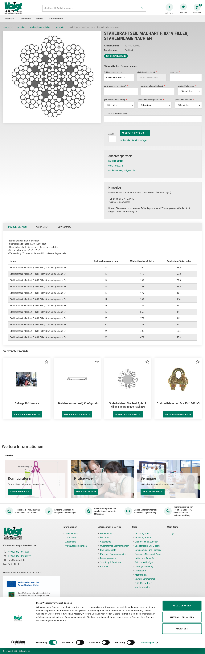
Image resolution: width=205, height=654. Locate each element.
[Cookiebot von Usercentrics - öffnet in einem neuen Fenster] (18, 649)
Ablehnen (182, 634)
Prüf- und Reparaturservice (113, 554)
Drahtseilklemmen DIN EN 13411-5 (178, 406)
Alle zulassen (181, 611)
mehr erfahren (18, 492)
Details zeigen (147, 648)
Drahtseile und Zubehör (40, 30)
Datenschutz (71, 533)
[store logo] (14, 9)
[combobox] (94, 9)
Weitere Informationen (25, 417)
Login (172, 533)
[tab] (17, 230)
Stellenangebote (108, 550)
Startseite (7, 30)
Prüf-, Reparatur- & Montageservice (143, 585)
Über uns (104, 537)
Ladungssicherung (144, 566)
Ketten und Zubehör (144, 558)
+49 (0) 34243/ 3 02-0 (18, 552)
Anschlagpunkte (143, 537)
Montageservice (108, 558)
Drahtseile (59, 30)
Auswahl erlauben (182, 623)
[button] (46, 364)
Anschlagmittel (142, 533)
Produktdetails (17, 229)
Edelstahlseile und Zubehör (148, 546)
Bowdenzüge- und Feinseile (148, 550)
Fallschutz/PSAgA (144, 562)
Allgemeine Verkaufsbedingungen (76, 543)
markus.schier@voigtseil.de (121, 173)
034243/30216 (115, 168)
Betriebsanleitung (116, 59)
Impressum (70, 537)
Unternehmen (106, 533)
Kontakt (104, 566)
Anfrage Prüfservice (27, 406)
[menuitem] (9, 21)
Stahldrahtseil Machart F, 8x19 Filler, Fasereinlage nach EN (127, 407)
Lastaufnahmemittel (145, 579)
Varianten (42, 229)
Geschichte (105, 541)
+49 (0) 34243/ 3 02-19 (19, 556)
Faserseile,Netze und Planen (148, 554)
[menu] (102, 21)
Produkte (21, 30)
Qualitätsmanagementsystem (114, 546)
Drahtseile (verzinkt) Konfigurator (78, 406)
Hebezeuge (140, 570)
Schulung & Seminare (110, 562)
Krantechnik (140, 575)
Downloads (64, 229)
